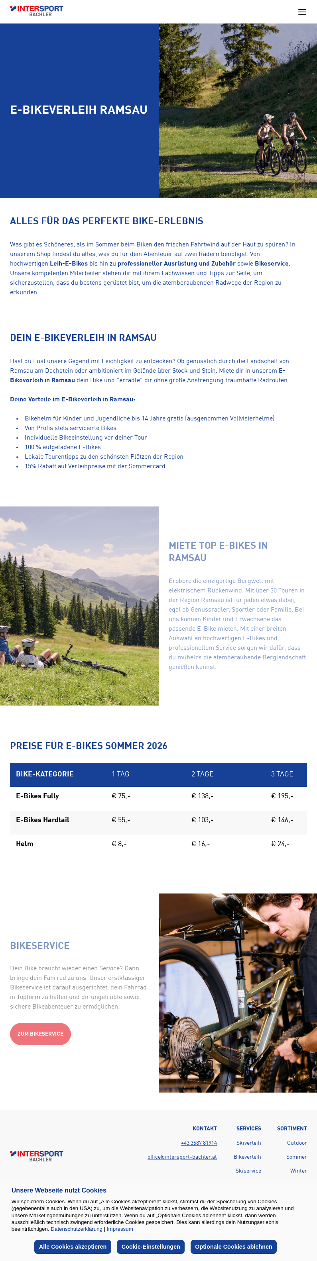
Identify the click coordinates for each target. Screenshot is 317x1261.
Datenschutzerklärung (76, 1229)
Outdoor (297, 1143)
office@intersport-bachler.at (182, 1157)
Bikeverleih (247, 1157)
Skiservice (248, 1171)
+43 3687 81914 (199, 1143)
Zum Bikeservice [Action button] (40, 1034)
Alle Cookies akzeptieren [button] (73, 1246)
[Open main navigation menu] (302, 12)
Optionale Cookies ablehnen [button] (233, 1246)
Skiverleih (248, 1143)
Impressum (120, 1229)
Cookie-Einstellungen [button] (151, 1246)
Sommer (296, 1157)
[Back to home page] (36, 12)
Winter (298, 1171)
